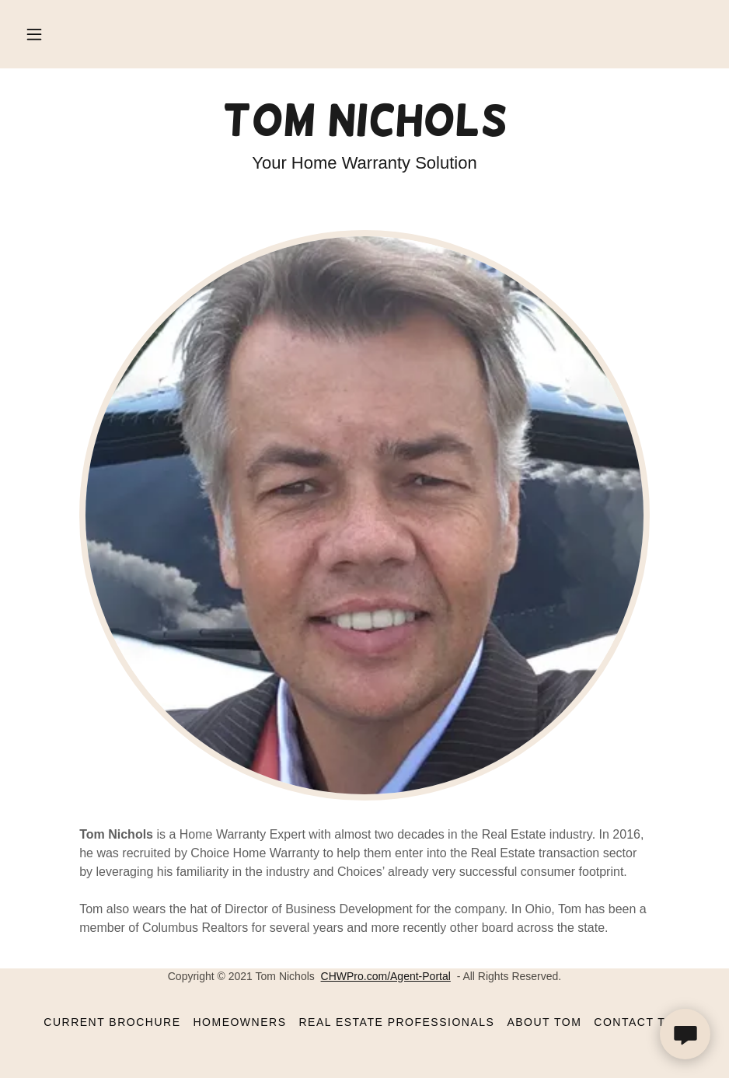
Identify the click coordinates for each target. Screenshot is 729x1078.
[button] (34, 34)
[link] (364, 131)
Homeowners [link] (239, 1022)
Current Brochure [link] (112, 1022)
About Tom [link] (544, 1022)
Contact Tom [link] (639, 1022)
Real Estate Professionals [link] (396, 1022)
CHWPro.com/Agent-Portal (386, 976)
